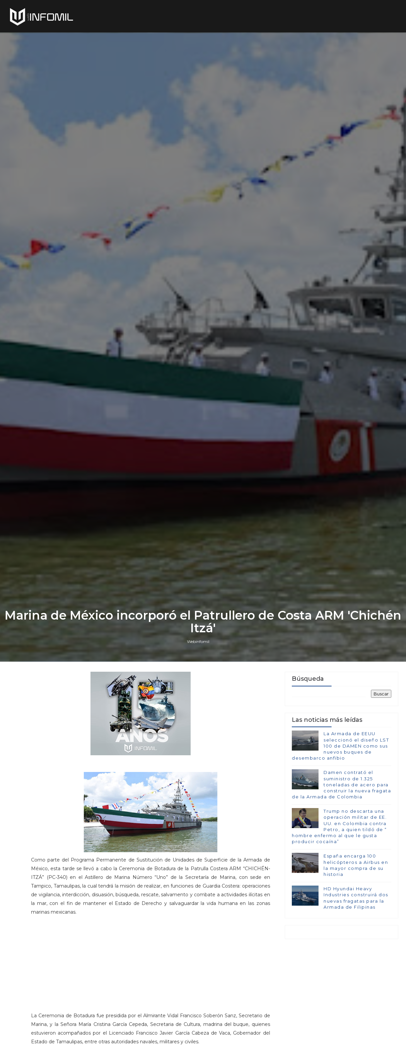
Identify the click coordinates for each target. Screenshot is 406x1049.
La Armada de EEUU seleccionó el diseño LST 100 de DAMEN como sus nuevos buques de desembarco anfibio (340, 746)
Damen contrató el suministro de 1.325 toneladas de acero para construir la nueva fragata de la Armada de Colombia (341, 784)
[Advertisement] (150, 967)
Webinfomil (198, 641)
